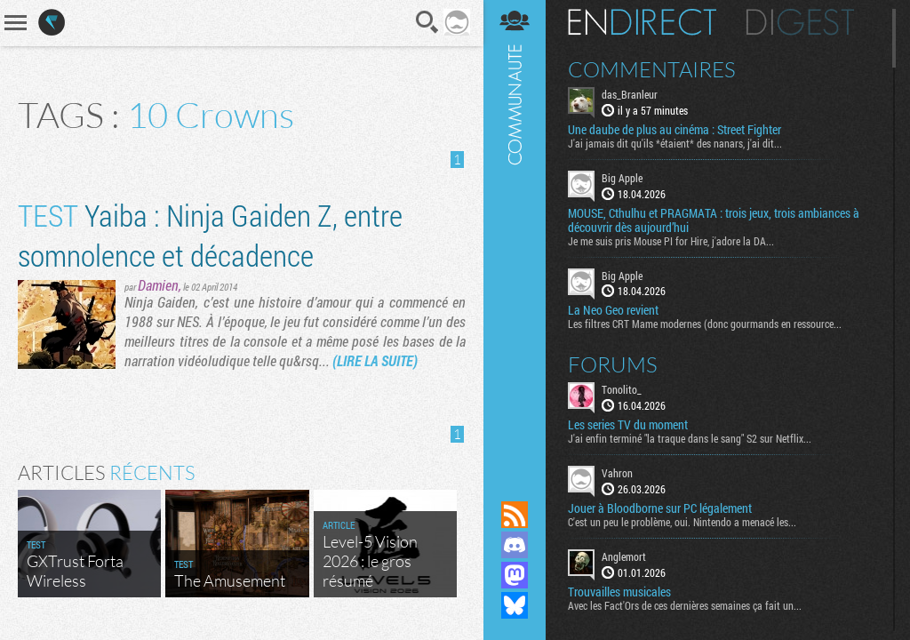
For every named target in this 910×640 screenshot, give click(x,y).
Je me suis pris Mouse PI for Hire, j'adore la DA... (671, 241)
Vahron (617, 473)
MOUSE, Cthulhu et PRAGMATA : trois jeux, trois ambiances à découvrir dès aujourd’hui (713, 220)
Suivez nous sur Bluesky (514, 605)
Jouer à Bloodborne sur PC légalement (660, 508)
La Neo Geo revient (613, 310)
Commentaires (652, 69)
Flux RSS (514, 514)
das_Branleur (630, 94)
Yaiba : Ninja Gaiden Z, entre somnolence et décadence (210, 235)
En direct (642, 22)
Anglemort (624, 556)
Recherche (427, 22)
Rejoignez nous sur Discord (514, 545)
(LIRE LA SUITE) (375, 360)
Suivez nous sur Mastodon (514, 575)
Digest (800, 22)
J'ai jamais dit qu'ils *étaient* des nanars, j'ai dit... (675, 143)
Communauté (515, 233)
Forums (613, 364)
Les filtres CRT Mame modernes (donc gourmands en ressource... (705, 323)
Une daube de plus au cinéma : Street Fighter (674, 130)
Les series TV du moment (628, 425)
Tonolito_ (622, 389)
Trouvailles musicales (619, 592)
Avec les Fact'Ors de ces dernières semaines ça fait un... (685, 605)
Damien (158, 285)
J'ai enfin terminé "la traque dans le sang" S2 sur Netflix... (689, 438)
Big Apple (622, 178)
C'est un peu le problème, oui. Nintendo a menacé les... (682, 522)
